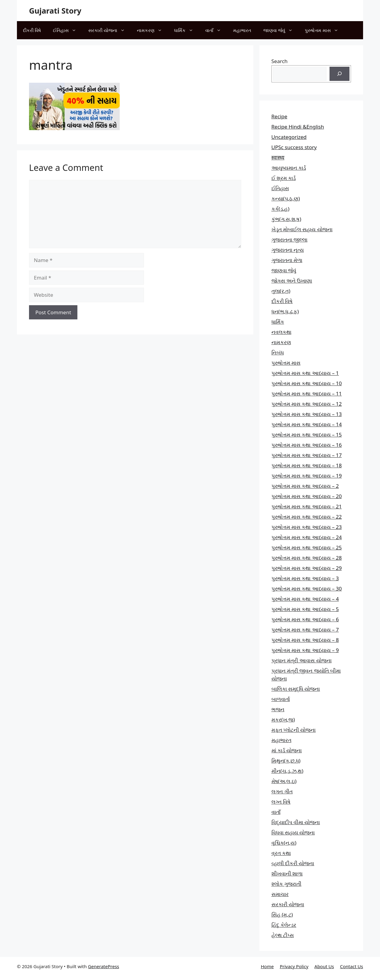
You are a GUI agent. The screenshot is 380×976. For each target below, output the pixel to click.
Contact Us (351, 966)
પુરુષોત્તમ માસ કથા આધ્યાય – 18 (306, 465)
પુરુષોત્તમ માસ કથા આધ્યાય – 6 (305, 619)
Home (267, 966)
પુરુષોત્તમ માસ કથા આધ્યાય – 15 (306, 434)
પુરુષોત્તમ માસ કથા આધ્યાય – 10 (306, 383)
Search (279, 61)
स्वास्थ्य (277, 157)
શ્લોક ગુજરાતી (286, 883)
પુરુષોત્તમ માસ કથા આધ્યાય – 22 (306, 516)
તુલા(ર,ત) (281, 290)
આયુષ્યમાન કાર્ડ (288, 167)
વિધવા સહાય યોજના (293, 832)
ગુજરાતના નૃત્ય (287, 249)
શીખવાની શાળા (287, 873)
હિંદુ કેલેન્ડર (283, 924)
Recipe (279, 116)
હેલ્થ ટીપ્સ (282, 935)
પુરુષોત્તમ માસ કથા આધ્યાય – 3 (305, 578)
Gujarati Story (55, 10)
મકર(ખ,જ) (283, 719)
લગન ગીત (282, 791)
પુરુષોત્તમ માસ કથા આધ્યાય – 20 (306, 496)
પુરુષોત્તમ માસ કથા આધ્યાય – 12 (306, 403)
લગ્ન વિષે (281, 801)
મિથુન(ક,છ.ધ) (285, 760)
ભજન (277, 709)
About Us (324, 966)
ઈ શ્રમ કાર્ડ (283, 177)
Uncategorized (289, 136)
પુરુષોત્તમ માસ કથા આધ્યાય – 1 (305, 373)
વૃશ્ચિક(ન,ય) (284, 842)
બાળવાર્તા (280, 699)
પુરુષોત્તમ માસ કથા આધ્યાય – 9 (305, 650)
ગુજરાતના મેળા (286, 260)
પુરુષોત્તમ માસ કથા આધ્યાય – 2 (305, 485)
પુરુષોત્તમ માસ (324, 30)
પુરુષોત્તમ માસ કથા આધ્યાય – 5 (305, 609)
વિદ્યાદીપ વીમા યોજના (295, 822)
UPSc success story (294, 147)
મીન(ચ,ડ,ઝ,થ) (287, 770)
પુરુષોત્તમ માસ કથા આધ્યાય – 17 (306, 455)
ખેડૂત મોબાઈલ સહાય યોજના (302, 229)
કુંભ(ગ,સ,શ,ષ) (286, 219)
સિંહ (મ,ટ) (282, 914)
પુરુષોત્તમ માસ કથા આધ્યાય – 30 (306, 588)
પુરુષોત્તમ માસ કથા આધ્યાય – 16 (306, 444)
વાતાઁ (216, 30)
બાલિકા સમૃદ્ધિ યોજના (295, 688)
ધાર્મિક (186, 30)
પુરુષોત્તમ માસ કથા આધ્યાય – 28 (306, 557)
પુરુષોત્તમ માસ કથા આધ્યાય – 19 (306, 475)
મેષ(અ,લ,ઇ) (284, 781)
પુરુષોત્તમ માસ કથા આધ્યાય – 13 (306, 414)
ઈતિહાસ (67, 30)
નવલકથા (281, 331)
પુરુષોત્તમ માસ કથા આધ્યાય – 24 (306, 537)
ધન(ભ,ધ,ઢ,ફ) (285, 311)
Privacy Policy (294, 966)
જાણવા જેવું (281, 30)
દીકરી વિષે (32, 30)
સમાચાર (280, 894)
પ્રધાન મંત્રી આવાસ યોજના (301, 660)
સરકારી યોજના (109, 30)
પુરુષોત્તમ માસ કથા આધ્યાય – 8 (305, 639)
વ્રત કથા (281, 853)
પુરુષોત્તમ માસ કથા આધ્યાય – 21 (306, 506)
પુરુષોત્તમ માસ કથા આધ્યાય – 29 (306, 568)
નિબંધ (277, 352)
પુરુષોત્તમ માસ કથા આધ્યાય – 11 (306, 393)
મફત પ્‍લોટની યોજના (293, 729)
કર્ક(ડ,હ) (280, 208)
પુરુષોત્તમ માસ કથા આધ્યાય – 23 (306, 526)
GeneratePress (103, 966)
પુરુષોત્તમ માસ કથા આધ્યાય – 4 (305, 598)
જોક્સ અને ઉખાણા (291, 280)
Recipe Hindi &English (297, 126)
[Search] (339, 74)
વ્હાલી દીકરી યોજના (292, 863)
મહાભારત (242, 30)
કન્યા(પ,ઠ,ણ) (285, 198)
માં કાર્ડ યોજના (286, 750)
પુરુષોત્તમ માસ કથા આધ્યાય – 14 (306, 424)
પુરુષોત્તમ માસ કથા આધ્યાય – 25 (306, 547)
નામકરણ (152, 30)
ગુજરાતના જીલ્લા (289, 239)
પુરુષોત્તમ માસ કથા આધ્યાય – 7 (305, 629)
